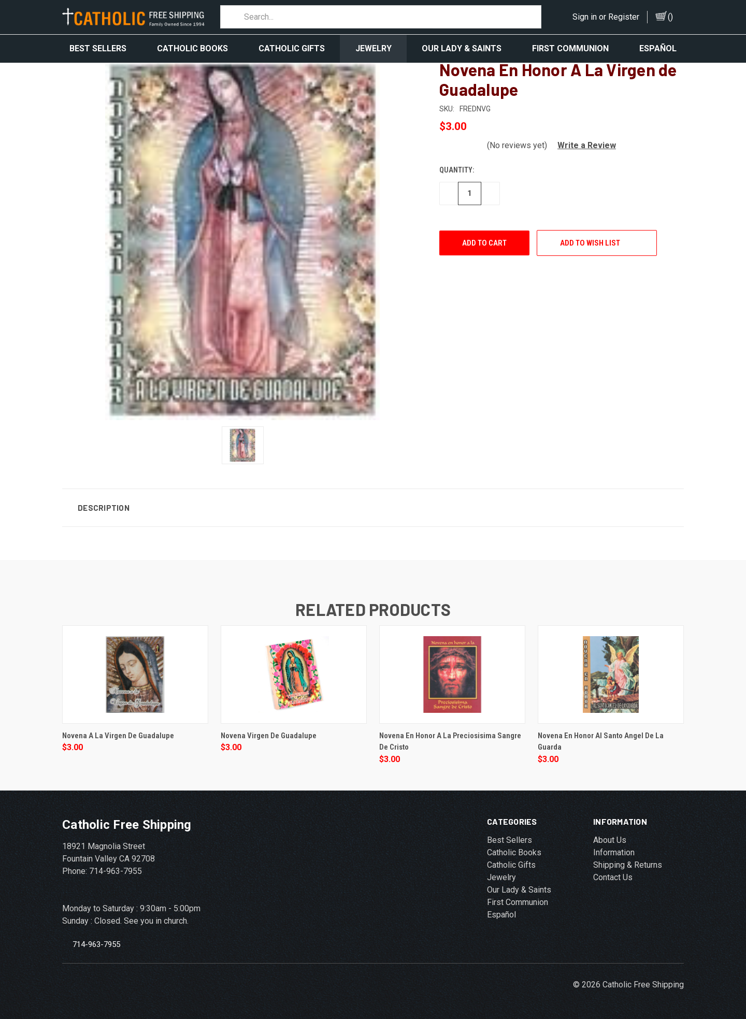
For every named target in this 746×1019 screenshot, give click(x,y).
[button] (582, 144)
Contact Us (613, 876)
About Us (609, 838)
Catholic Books (192, 48)
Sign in (584, 17)
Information (614, 851)
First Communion (570, 48)
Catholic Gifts (292, 48)
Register (623, 17)
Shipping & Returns (627, 863)
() (670, 17)
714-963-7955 (96, 942)
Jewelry (373, 48)
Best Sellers (97, 48)
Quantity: (456, 168)
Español (658, 48)
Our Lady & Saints (461, 48)
